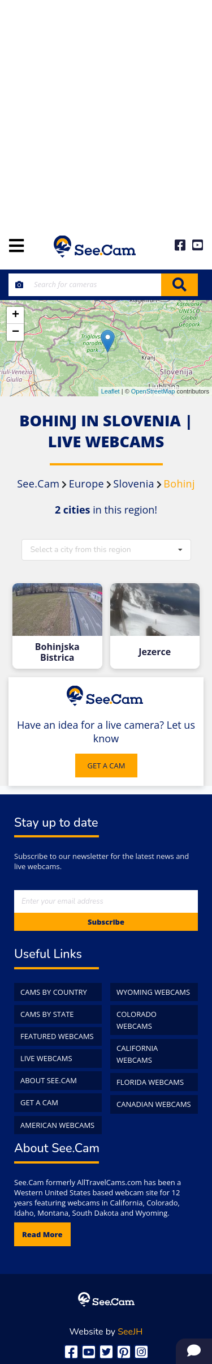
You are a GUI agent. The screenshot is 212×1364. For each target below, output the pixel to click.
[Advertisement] (106, 112)
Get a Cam (39, 1102)
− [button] (15, 332)
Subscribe (106, 922)
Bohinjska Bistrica (57, 652)
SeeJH (130, 1331)
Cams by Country (53, 992)
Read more (42, 1234)
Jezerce (155, 652)
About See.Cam (48, 1080)
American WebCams (57, 1125)
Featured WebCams (57, 1036)
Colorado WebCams (136, 1020)
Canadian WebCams (153, 1104)
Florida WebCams (150, 1082)
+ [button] (15, 315)
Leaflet (110, 391)
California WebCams (137, 1054)
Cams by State (47, 1014)
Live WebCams (46, 1058)
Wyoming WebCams (153, 992)
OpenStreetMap (153, 391)
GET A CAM (107, 765)
